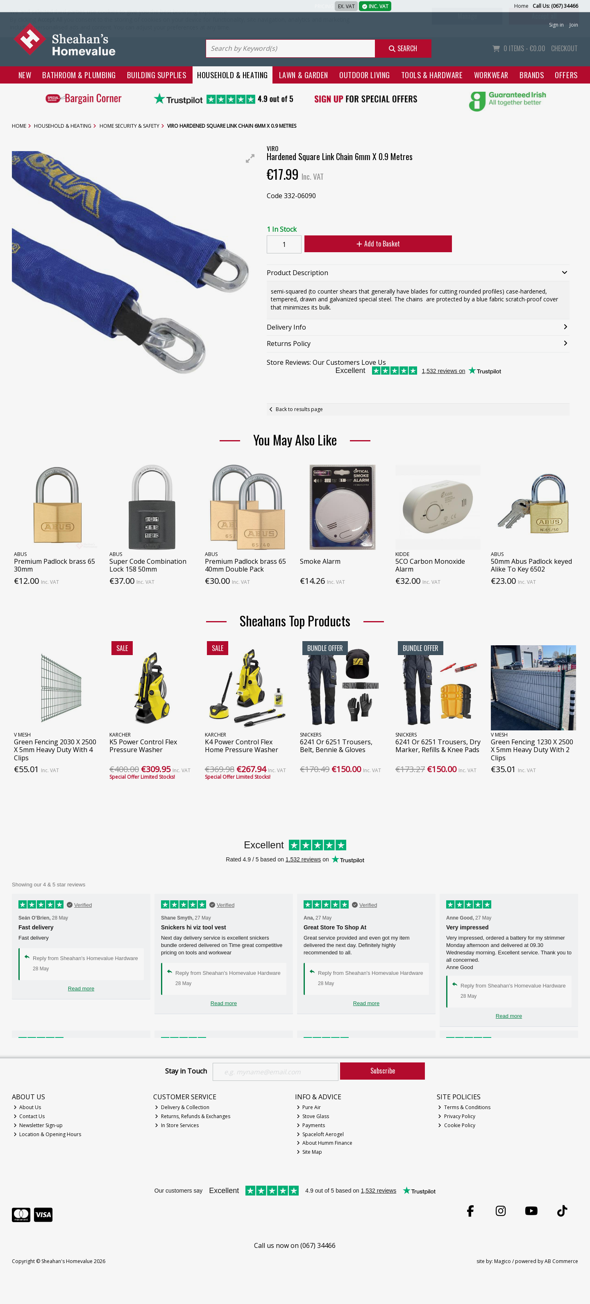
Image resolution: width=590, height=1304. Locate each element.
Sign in (556, 24)
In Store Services (177, 1125)
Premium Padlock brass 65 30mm (54, 565)
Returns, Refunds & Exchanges (192, 1116)
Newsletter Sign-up (38, 1125)
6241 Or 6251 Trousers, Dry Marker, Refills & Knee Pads (438, 745)
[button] (250, 158)
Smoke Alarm (320, 561)
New (25, 74)
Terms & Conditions (464, 1107)
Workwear (491, 74)
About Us (27, 1107)
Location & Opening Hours (48, 1134)
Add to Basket (377, 244)
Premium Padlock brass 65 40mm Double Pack (245, 565)
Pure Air (309, 1107)
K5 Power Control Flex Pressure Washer (143, 745)
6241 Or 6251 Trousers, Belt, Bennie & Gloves (336, 745)
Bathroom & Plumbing (79, 74)
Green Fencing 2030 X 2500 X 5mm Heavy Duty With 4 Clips (55, 749)
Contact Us (29, 1116)
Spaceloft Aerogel (320, 1134)
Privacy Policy (456, 1116)
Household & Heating (232, 74)
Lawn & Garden (303, 74)
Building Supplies (156, 74)
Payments (311, 1125)
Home (521, 5)
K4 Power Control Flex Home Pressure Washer (241, 745)
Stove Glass (313, 1116)
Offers (566, 74)
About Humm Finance (325, 1143)
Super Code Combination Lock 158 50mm (147, 565)
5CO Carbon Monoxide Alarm (430, 565)
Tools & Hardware (432, 74)
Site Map (309, 1152)
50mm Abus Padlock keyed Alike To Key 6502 (531, 565)
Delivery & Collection (182, 1107)
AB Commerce (561, 1261)
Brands (532, 74)
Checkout (564, 48)
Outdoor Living (364, 74)
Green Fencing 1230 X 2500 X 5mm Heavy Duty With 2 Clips (532, 749)
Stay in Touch (186, 1071)
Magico (502, 1261)
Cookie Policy (456, 1125)
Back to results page (299, 409)
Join (574, 24)
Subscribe (382, 1071)
